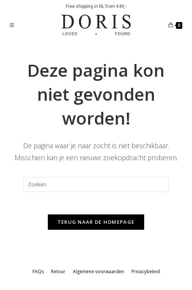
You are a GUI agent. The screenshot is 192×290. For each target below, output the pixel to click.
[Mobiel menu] (12, 25)
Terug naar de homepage (96, 222)
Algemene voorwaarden (98, 272)
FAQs (38, 272)
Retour (58, 272)
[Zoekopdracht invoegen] (96, 184)
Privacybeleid (145, 272)
